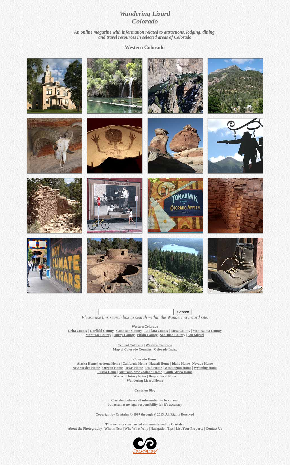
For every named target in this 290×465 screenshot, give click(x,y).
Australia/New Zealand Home (140, 372)
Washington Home (177, 368)
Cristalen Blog (145, 390)
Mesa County (180, 331)
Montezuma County (207, 331)
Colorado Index (165, 349)
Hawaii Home (159, 363)
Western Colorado (145, 326)
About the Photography (85, 429)
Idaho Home (181, 363)
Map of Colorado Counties (132, 349)
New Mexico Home (86, 368)
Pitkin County (147, 335)
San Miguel (195, 335)
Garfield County (102, 331)
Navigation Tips (162, 429)
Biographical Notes (162, 376)
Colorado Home (145, 359)
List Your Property (189, 429)
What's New (113, 429)
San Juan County (172, 335)
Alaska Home (87, 363)
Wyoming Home (205, 368)
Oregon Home (112, 368)
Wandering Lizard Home (145, 380)
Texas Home (134, 368)
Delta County (77, 331)
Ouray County (124, 335)
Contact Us (214, 429)
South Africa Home (179, 372)
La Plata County (156, 331)
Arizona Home (109, 363)
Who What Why (136, 429)
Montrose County (98, 335)
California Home (135, 363)
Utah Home (153, 368)
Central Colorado (130, 345)
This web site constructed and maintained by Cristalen (144, 424)
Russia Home (107, 372)
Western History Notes (129, 376)
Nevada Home (202, 363)
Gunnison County (129, 331)
